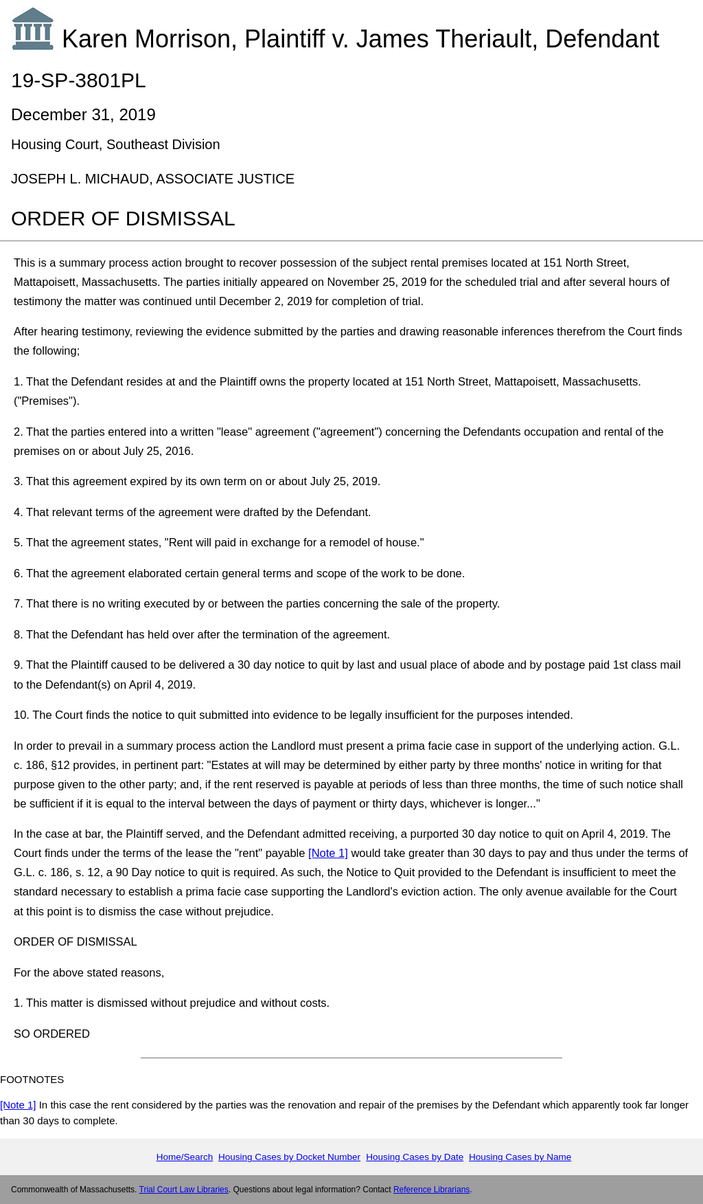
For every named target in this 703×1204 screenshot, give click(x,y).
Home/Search (185, 1157)
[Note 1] (328, 853)
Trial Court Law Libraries (184, 1189)
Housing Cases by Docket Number (289, 1157)
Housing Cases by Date (414, 1157)
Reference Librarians (431, 1189)
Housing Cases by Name (520, 1157)
